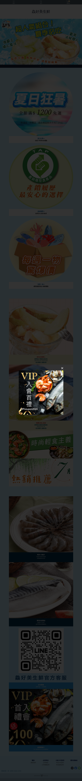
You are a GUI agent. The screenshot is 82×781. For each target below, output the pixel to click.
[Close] (62, 368)
